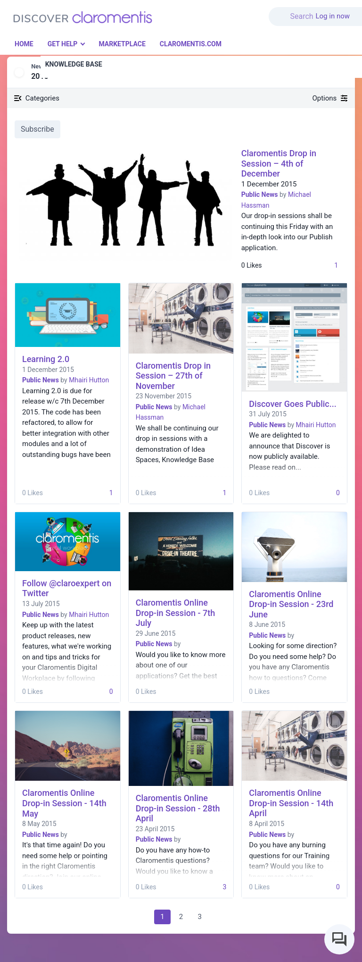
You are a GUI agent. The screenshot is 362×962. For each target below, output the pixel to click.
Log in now (332, 16)
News (38, 66)
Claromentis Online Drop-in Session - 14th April (291, 803)
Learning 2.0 (45, 359)
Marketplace (122, 44)
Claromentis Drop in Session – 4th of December (278, 163)
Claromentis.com (191, 44)
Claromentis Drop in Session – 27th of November (173, 376)
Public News (259, 194)
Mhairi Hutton (89, 380)
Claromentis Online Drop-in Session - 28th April (178, 808)
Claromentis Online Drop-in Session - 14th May (64, 803)
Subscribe (37, 129)
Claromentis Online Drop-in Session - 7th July (175, 613)
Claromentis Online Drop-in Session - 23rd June (291, 604)
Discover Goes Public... (292, 404)
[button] (293, 11)
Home (24, 44)
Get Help (63, 44)
